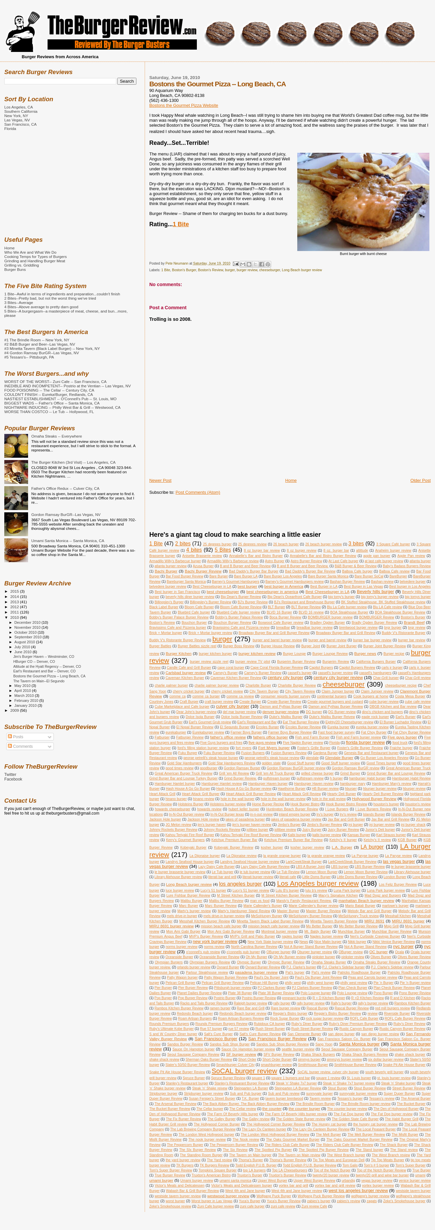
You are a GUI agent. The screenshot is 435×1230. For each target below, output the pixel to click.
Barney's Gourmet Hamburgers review (295, 581)
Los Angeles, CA (18, 107)
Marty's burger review (194, 911)
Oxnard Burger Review (262, 967)
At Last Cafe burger (343, 561)
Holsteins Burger (190, 804)
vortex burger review (378, 1185)
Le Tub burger (222, 872)
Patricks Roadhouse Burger (359, 972)
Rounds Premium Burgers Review (222, 1024)
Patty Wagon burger (182, 977)
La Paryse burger (365, 856)
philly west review (353, 983)
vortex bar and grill (293, 1185)
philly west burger (320, 983)
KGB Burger (407, 840)
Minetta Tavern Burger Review (334, 921)
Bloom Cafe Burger (199, 607)
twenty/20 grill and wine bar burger (382, 1175)
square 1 (258, 1078)
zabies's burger (319, 1201)
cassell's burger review (335, 673)
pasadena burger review (256, 972)
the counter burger (304, 1108)
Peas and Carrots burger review (372, 977)
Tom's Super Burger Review (170, 1170)
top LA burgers (254, 1170)
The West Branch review (391, 1155)
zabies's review (348, 1201)
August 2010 (25, 642)
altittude (362, 550)
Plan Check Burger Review (394, 988)
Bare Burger (218, 576)
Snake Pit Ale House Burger (404, 1065)
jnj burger (355, 825)
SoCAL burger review (244, 1071)
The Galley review (256, 1119)
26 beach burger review (323, 544)
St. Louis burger (359, 1078)
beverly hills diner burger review (189, 597)
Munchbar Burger (351, 931)
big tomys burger (418, 597)
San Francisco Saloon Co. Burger (344, 1039)
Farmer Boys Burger (246, 732)
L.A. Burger (342, 847)
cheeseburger (269, 270)
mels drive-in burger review (224, 916)
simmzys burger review (344, 1059)
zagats (372, 1201)
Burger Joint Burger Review (384, 646)
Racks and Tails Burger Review (204, 1003)
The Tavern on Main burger (250, 1155)
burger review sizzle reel (209, 661)
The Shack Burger (394, 1145)
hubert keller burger (244, 809)
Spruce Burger (194, 1078)
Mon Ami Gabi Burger (183, 931)
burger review (246, 270)
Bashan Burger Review (347, 581)
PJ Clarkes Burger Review (312, 988)
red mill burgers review (392, 1008)
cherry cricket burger (188, 691)
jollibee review (285, 829)
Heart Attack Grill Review (301, 794)
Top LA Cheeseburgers (290, 1170)
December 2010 (28, 622)
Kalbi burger (297, 835)
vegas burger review (376, 1180)
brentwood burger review (358, 627)
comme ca (177, 696)
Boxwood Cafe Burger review (281, 622)
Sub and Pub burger (245, 1093)
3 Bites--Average (18, 302)
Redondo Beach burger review (242, 1013)
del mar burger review (239, 712)
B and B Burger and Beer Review (245, 566)
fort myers (243, 748)
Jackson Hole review (203, 819)
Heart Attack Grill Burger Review (251, 794)
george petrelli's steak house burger (210, 758)
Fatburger (162, 737)
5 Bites (223, 550)
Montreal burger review (279, 931)
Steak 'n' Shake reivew (209, 1088)
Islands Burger (374, 814)
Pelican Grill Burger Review (222, 983)
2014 (15, 596)
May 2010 (23, 686)
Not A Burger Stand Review (365, 947)
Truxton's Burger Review (287, 1175)
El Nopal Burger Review (194, 727)
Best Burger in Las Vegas (363, 586)
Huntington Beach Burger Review (292, 809)
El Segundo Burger (234, 727)
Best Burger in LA (323, 586)
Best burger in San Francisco (177, 592)
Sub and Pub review (283, 1093)
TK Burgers (185, 1165)
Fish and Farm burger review (358, 737)
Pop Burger (163, 998)
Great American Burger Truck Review (183, 773)
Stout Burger (337, 1088)
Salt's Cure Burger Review (260, 1034)
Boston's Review (210, 270)
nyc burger (403, 946)
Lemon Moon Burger (321, 872)
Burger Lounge (294, 654)
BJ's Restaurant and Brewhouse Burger (304, 602)
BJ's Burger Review (252, 602)
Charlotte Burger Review (297, 685)
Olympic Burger (249, 962)
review (373, 1013)
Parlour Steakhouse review (207, 972)
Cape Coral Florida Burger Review (276, 667)
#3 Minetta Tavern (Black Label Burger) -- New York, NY (52, 348)
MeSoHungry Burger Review (310, 916)
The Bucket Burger (411, 1104)
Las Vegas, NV (17, 120)
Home (291, 480)
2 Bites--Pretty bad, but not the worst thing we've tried (50, 298)
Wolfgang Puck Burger (274, 1196)
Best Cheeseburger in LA (212, 586)
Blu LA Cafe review (387, 607)
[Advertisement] (269, 470)
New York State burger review (270, 942)
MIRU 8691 (374, 921)
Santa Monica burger (359, 1043)
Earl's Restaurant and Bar (256, 722)
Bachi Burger (166, 571)
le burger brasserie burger (411, 867)
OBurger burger (279, 952)
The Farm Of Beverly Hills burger (232, 1114)
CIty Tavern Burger (264, 691)
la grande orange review (326, 856)
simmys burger (309, 1059)
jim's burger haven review (252, 825)
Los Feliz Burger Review (398, 884)
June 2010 (24, 652)
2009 (15, 710)
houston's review (418, 804)
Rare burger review (285, 1008)
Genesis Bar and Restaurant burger (371, 753)
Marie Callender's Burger (262, 906)
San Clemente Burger (304, 1034)
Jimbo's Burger (289, 825)
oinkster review (352, 957)
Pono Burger (383, 993)
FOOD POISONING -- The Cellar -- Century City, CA (49, 390)
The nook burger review (207, 1139)
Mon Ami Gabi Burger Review (230, 931)
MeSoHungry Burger (266, 916)
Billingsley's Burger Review (210, 602)
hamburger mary (352, 783)
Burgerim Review (335, 661)
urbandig (348, 1180)
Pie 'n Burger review (415, 983)
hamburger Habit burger (367, 778)
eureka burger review (372, 727)
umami (420, 1175)
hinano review (203, 799)
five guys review (262, 742)
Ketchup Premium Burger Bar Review (293, 840)
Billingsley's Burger (169, 602)
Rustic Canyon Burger (356, 1029)
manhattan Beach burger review (366, 900)
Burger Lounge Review (330, 654)
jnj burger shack (413, 825)
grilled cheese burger (317, 773)
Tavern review (320, 1098)
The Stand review (404, 1150)
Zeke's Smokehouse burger (404, 1201)
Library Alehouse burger (412, 872)
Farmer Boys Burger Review (290, 732)
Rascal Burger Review (352, 1008)
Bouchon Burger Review (232, 622)
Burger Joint (310, 646)
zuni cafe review (283, 1206)
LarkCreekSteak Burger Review (352, 862)
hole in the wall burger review (283, 799)
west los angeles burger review (358, 1190)
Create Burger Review (284, 701)
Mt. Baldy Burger (317, 931)
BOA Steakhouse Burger (349, 612)
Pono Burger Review (415, 993)
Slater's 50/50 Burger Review (187, 1065)
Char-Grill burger (386, 678)
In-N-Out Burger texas (227, 814)
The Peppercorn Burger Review (234, 1145)
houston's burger (386, 804)
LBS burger (339, 867)
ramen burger (220, 1008)
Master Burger (288, 911)
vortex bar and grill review (335, 1185)
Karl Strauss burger (391, 835)
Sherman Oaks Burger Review (209, 1059)
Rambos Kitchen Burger (412, 1003)
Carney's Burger (225, 673)
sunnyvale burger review (358, 1093)
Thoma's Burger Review (288, 1160)
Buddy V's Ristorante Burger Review (177, 640)
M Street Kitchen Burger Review (287, 895)
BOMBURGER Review (376, 617)
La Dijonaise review (241, 856)
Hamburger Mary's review (391, 783)
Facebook (13, 779)
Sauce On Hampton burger (193, 1049)
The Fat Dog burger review (392, 1114)
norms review (214, 947)
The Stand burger (369, 1150)
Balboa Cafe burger (357, 571)
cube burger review (384, 701)
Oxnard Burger (228, 967)
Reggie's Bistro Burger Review (337, 1013)
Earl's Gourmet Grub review (210, 722)
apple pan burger (376, 556)
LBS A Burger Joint (310, 867)
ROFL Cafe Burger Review (405, 1018)
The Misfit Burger (405, 1134)
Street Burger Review (408, 1088)
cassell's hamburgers (375, 673)
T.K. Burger (250, 1098)
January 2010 (26, 705)
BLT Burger (276, 607)
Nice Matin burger (328, 942)
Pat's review (320, 972)
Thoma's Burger (250, 1160)
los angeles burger (240, 884)
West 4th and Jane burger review (297, 1191)
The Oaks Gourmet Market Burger (292, 1139)
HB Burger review (325, 788)
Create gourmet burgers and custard (335, 701)
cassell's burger (299, 673)
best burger (247, 586)
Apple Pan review (411, 556)
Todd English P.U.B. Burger (255, 1165)
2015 (15, 591)
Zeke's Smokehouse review (170, 1206)
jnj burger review (382, 825)
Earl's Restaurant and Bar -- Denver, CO (44, 671)
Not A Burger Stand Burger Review (311, 947)
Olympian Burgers (169, 962)
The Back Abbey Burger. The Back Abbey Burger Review (246, 1104)
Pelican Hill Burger (264, 983)
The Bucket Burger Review (169, 1109)
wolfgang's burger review (370, 1196)
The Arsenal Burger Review (176, 1104)
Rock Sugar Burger (285, 1018)
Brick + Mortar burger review (211, 633)
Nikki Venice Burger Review (394, 942)
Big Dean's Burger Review (241, 597)
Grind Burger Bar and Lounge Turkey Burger (183, 778)
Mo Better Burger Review (358, 926)
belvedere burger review (167, 586)
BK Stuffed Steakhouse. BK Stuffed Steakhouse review (383, 602)
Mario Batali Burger (360, 906)
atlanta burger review (171, 566)
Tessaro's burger (350, 1098)
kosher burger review (307, 847)
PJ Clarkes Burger (272, 988)
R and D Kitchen (402, 998)
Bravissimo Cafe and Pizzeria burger (177, 627)
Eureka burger (338, 727)
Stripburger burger (163, 1093)
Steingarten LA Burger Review (297, 1088)
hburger (351, 788)
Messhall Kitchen (398, 916)
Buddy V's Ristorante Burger (403, 633)
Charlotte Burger (258, 685)
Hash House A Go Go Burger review (244, 788)
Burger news (365, 653)
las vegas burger (399, 861)
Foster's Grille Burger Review (360, 748)
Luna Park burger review (386, 890)
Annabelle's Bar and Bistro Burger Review (323, 556)
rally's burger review (373, 1003)
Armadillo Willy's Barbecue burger (175, 561)
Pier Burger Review (193, 988)
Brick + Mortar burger (165, 633)
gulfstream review (310, 778)
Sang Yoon (323, 1044)
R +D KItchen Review (367, 998)
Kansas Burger (358, 835)
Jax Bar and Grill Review (390, 819)
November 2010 (28, 627)
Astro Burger (274, 561)
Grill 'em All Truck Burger (275, 773)
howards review (209, 809)
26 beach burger (286, 544)
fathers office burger (270, 737)
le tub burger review (255, 872)
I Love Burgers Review (373, 809)
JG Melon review (178, 825)
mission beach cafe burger (221, 926)
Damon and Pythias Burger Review (335, 706)
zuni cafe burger (252, 1206)
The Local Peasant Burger (376, 1129)
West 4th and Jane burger (245, 1191)
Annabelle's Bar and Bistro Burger (256, 556)
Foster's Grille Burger (313, 748)
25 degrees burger (217, 544)
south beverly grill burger (384, 1072)
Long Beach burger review (302, 270)
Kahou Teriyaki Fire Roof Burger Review (250, 835)
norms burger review (182, 947)
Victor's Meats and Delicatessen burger (241, 1185)
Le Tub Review (287, 872)
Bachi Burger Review (203, 571)
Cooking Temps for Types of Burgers (35, 256)
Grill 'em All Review (234, 773)
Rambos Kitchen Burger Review (179, 1008)
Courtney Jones (161, 701)
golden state (271, 763)
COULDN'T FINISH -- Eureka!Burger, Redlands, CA (48, 394)
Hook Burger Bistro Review (346, 804)
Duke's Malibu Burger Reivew (332, 717)
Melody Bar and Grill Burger (370, 911)
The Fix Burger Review (183, 1119)
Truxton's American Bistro (211, 1175)
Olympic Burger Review (286, 962)
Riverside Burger (397, 1013)
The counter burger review (347, 1109)
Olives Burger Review (414, 957)
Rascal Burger (317, 1008)
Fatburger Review (189, 737)
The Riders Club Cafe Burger (287, 1145)
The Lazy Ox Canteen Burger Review (320, 1129)
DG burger (314, 712)
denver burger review (281, 711)
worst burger (175, 1201)
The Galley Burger (221, 1119)
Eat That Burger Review (301, 722)
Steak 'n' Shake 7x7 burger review (349, 1083)
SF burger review (241, 1054)
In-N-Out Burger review (186, 814)
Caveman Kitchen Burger (184, 678)
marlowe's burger (395, 906)
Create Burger (250, 701)
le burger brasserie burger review (180, 872)
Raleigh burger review (250, 1003)
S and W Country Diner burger (173, 1034)
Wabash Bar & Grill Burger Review (192, 1191)
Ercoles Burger (267, 727)
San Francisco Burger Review (277, 1038)
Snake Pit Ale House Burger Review (177, 1072)
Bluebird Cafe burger (194, 612)
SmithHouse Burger (313, 1065)
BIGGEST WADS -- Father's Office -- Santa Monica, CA (52, 403)
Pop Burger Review (193, 998)
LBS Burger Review (370, 867)
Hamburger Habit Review (411, 778)
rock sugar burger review (325, 1018)
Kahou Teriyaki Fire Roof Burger (189, 835)
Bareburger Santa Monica (186, 581)
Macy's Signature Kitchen (338, 895)
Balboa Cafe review (394, 571)
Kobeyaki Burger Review (233, 847)
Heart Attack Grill (162, 794)
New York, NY (16, 115)
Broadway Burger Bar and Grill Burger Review (273, 633)
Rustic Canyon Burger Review (402, 1029)
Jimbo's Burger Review (324, 825)
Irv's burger (325, 814)
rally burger (281, 1003)
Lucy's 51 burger (213, 890)
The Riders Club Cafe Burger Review (344, 1145)
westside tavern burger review (178, 1196)
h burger (336, 778)
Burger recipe (393, 654)
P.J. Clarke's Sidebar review (392, 967)
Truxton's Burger (249, 1175)
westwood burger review (228, 1196)
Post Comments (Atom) (197, 492)
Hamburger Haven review (314, 783)
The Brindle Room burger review (365, 1104)
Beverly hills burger (375, 591)
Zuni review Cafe (314, 1206)
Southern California (20, 111)
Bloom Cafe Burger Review (241, 607)
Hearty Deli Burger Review (382, 794)
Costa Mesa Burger (410, 696)
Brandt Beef (414, 622)
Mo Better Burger (319, 926)
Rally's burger (341, 1003)
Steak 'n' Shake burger (398, 1083)
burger (230, 270)
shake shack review (164, 1059)
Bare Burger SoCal (368, 576)
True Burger (422, 1170)
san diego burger (341, 1034)
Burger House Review (278, 646)
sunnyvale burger (319, 1093)
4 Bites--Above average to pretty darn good (41, 307)
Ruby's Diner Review (409, 1024)
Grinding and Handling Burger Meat (34, 261)
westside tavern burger (413, 1191)
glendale (312, 758)
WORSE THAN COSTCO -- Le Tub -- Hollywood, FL (49, 411)
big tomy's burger (341, 597)
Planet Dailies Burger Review (199, 993)
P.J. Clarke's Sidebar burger (343, 967)
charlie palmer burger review (217, 685)
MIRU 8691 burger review (171, 926)
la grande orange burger (282, 856)
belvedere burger (413, 581)
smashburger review (276, 1065)
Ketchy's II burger (343, 840)
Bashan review (382, 581)
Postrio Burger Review (259, 998)
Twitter (10, 774)
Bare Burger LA (246, 576)
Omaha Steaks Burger (328, 962)
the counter (272, 1108)
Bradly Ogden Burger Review (374, 622)
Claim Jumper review (377, 691)
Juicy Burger (311, 829)
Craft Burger (189, 701)
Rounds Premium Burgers (169, 1024)
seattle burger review (298, 1049)
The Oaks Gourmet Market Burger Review (359, 1139)
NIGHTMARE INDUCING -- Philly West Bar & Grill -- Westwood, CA (62, 407)
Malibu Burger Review (226, 901)
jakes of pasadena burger (245, 819)
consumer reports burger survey (285, 696)
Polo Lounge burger (316, 993)
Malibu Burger (191, 901)
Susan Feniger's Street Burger (212, 1098)
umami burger (161, 1180)
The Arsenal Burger (416, 1098)
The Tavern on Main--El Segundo (38, 681)
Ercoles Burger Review (303, 727)
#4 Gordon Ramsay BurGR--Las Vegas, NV (41, 353)
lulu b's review (316, 890)
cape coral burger (230, 667)
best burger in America (283, 586)
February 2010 (27, 700)
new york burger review (215, 941)
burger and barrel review (327, 640)
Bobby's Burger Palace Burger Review (178, 617)
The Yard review (219, 1160)
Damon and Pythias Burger (281, 706)
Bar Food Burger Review (184, 576)
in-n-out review (261, 814)
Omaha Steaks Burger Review (376, 962)
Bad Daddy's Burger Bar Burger (253, 571)
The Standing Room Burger (201, 1155)
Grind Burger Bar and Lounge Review (396, 773)
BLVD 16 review (311, 612)
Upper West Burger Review (315, 1180)
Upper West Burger (272, 1180)
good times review (179, 768)
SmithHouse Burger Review (355, 1065)
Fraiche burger (401, 748)
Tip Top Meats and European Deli (339, 1160)
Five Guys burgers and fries (221, 742)
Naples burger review (326, 936)
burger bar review (411, 640)
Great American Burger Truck (408, 768)
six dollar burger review (386, 1059)
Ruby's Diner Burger (306, 1024)
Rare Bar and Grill (251, 1008)
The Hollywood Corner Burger (217, 1124)
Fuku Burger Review (219, 753)
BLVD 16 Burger (279, 612)
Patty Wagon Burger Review (226, 977)
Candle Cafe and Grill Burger (189, 667)
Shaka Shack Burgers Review (365, 1054)
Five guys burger (402, 737)
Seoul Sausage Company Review (193, 1054)
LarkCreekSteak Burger (304, 862)
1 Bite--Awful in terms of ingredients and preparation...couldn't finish (62, 294)
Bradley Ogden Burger (327, 622)
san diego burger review (380, 1034)
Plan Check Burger (352, 988)
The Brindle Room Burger (315, 1104)
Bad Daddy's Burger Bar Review (310, 571)
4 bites (194, 550)
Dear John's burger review (196, 712)
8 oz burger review (301, 550)
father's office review (228, 737)
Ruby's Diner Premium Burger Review (358, 1024)
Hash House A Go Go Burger (188, 788)
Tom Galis (350, 1165)
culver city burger (232, 706)
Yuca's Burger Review (284, 1201)
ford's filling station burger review (203, 748)
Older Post (421, 480)
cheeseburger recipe (401, 685)
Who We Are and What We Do (30, 252)
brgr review (416, 627)
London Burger (394, 877)
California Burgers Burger (376, 661)
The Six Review (235, 1150)
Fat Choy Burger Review (412, 732)
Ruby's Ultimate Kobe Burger (171, 1029)
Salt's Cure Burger (218, 1034)
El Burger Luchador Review (400, 722)
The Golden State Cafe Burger (355, 1119)
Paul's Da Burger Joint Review (318, 977)
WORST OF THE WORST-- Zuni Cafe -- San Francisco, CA (55, 381)
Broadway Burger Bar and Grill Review (345, 633)
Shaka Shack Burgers (318, 1054)
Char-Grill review (418, 678)
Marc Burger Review (220, 906)
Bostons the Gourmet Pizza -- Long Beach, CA (49, 676)
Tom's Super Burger (410, 1165)
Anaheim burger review (393, 550)
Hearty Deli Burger (341, 794)
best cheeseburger (223, 591)
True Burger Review (170, 1175)
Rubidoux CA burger (269, 1024)
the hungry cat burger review (375, 1124)
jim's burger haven (212, 825)
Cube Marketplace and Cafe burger (182, 706)
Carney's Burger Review (262, 673)
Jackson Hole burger (165, 819)
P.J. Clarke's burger (301, 967)
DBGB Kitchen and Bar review (393, 706)
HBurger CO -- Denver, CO (34, 661)
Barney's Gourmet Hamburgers (235, 581)
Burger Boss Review (238, 646)
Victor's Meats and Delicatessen (179, 1185)
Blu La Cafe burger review (347, 607)
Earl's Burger (406, 717)
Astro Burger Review (306, 561)
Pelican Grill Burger (180, 983)
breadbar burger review (315, 627)
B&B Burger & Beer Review (356, 566)
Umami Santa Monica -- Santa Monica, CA (67, 540)
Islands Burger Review (408, 814)
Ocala (399, 952)
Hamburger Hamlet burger (175, 783)
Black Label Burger (163, 607)
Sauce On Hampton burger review (248, 1049)
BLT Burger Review (306, 607)
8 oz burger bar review (262, 550)
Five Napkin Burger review (303, 742)
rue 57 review (238, 1029)
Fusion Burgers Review (289, 753)
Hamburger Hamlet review (221, 783)
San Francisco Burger (216, 1038)
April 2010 (23, 691)
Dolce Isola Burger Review (242, 717)
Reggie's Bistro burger (290, 1013)
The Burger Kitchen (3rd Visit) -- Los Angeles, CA (73, 462)
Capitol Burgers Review (357, 667)
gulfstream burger (276, 778)
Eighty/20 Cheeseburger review (349, 722)
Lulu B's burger (287, 890)
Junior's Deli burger (380, 829)
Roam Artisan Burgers (195, 1018)
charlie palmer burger (171, 685)
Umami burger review (196, 1180)
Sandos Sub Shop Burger (230, 1044)
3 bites (356, 543)
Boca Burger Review (285, 617)
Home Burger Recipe (268, 804)
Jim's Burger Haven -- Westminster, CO (43, 656)
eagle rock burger (375, 717)
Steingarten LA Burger (251, 1088)
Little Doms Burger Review (357, 877)
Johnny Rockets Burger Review (173, 829)
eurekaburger (175, 732)
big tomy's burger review (379, 597)
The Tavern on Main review (299, 1155)
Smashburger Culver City (235, 1065)
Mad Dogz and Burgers (383, 895)
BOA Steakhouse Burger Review (400, 612)
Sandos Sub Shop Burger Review (282, 1044)
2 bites (183, 543)
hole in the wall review (329, 799)
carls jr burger (392, 667)
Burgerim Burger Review (296, 661)
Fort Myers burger (274, 747)
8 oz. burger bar (336, 550)
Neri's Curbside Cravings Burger (375, 936)
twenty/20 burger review (331, 1175)
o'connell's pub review (203, 952)
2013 (15, 602)
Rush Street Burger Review (312, 1029)
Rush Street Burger (270, 1029)
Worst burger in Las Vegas (211, 1201)
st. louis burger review (394, 1078)
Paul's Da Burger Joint (271, 977)
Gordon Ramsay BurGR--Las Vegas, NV (66, 514)
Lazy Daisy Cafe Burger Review (265, 867)
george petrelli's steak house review (271, 758)
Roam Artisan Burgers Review (241, 1018)
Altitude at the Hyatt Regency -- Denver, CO (47, 666)
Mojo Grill (391, 926)
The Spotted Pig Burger (273, 1150)
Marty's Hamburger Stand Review (244, 911)
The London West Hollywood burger (206, 1134)
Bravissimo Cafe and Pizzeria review (241, 627)
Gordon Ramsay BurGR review (356, 768)
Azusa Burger (203, 566)
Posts (15, 737)
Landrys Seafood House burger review (249, 862)
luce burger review (180, 890)
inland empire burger (294, 814)
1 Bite (181, 224)
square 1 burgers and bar (290, 1078)
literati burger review (257, 877)
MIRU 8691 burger (408, 921)
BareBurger (398, 576)
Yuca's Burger (249, 1201)
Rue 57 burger (211, 1029)
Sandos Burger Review (185, 1044)
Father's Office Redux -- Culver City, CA (65, 488)
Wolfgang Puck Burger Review (321, 1196)
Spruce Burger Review (228, 1078)
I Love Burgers (336, 809)
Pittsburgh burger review (232, 988)
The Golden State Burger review (300, 1119)
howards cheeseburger (172, 809)
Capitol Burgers (321, 667)
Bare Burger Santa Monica (328, 576)
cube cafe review (418, 701)
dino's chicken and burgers (382, 712)
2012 (15, 607)
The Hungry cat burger (328, 1124)
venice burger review (415, 1180)
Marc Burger (188, 906)
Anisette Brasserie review (202, 556)
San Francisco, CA (20, 124)
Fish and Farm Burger (312, 737)
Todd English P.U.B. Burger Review (309, 1165)
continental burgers (331, 696)
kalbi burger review (326, 835)
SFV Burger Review (279, 1054)
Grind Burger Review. (240, 778)
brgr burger (392, 627)
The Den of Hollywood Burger (396, 1109)
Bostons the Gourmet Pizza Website (183, 105)
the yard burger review (183, 1160)
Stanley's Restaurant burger (187, 1083)
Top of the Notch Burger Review (381, 1170)
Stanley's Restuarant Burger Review (242, 1083)
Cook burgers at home (370, 696)
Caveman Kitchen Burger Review (235, 678)
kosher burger (272, 847)
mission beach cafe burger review (274, 926)
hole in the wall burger (238, 799)
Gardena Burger (325, 753)
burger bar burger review (372, 640)
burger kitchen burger (215, 654)
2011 (15, 612)
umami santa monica (235, 1180)
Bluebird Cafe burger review (238, 612)
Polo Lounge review (352, 993)
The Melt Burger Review (366, 1134)
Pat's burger (294, 972)
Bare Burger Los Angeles (283, 576)
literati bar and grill (222, 877)
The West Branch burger (346, 1155)
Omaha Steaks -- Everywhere (56, 436)
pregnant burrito (294, 998)
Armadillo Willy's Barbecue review (233, 561)
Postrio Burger (225, 998)
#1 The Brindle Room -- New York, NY (36, 340)
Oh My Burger (256, 957)
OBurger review (351, 952)
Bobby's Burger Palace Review (239, 617)
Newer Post (160, 480)
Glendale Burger (339, 757)
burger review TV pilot (253, 661)
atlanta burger (420, 561)
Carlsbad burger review (185, 672)
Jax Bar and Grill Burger (346, 819)
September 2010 (29, 637)
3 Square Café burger (393, 544)
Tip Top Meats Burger (387, 1160)
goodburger (208, 768)
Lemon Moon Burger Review (366, 872)
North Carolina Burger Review (254, 947)
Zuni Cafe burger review (215, 1206)
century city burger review (338, 677)
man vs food (260, 901)
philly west (293, 983)
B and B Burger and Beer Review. (302, 566)
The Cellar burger (210, 1109)
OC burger (378, 952)
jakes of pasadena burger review (296, 819)
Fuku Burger (188, 753)
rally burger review (311, 1003)
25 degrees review (252, 544)
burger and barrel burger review (277, 640)
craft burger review (219, 701)
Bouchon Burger (194, 622)
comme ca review (240, 696)
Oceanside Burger (179, 957)
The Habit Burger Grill (401, 1119)
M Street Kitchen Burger (236, 895)
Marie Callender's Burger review (314, 906)
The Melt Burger (328, 1134)
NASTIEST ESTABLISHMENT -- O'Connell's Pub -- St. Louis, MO (60, 399)
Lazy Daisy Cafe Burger (216, 867)
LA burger (372, 847)
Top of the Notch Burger (331, 1170)
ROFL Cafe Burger (364, 1018)
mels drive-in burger (182, 916)
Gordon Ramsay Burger (242, 768)
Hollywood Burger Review (374, 798)
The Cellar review (242, 1109)
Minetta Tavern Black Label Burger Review (270, 921)
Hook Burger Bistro (304, 804)
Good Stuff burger (301, 763)
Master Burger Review (323, 911)
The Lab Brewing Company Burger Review (203, 1129)
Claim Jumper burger (338, 691)
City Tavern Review (300, 691)
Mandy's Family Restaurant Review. (304, 901)
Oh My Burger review (289, 957)
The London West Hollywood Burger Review (275, 1134)
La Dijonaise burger (205, 856)
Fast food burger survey (336, 732)
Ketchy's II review (377, 840)
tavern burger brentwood (284, 1098)
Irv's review (348, 814)
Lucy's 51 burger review (251, 890)
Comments (20, 746)
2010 (15, 617)
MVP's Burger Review (206, 936)
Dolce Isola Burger (200, 717)
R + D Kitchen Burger (328, 998)
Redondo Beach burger (195, 1013)
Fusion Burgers (253, 753)
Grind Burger (350, 773)
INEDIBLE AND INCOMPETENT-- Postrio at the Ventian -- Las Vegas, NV (67, 386)
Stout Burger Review (370, 1088)
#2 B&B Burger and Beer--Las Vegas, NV (39, 344)
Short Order (247, 1059)
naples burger (292, 936)
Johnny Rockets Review (221, 829)
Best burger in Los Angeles (410, 586)
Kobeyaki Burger (193, 847)
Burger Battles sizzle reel (197, 646)
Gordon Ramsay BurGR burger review (296, 768)
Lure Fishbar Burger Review (188, 895)
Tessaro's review (381, 1098)
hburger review (414, 788)
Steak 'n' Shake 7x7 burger (296, 1083)
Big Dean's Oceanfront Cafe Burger (295, 597)
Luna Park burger (347, 890)
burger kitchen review (256, 653)
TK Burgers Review (214, 1165)
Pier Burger (163, 988)
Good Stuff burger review (340, 763)
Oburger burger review (314, 952)
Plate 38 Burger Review (276, 993)
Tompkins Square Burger (217, 1170)
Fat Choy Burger (373, 732)
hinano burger (176, 799)
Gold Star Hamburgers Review (231, 763)
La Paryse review (398, 856)
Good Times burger (381, 763)
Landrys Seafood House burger (189, 862)
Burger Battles (160, 646)
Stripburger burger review (203, 1093)
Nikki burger (357, 942)
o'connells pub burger (243, 952)
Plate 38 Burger (240, 993)
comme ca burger (206, 696)
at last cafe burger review (384, 561)
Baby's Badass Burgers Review (407, 566)
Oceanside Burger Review (219, 957)
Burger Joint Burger (342, 646)
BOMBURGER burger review (330, 617)
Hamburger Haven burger (268, 783)
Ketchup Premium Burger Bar (234, 840)
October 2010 (26, 632)
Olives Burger (381, 957)
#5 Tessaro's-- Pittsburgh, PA (29, 357)
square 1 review (328, 1078)
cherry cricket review (227, 691)
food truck (400, 742)
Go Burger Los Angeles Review (384, 758)
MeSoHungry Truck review (358, 916)
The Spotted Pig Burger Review (324, 1150)
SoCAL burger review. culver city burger (328, 1072)
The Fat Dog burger (349, 1114)
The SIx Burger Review (197, 1150)
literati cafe (287, 877)
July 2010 (23, 647)
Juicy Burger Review (343, 829)
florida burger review (365, 742)
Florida (334, 742)
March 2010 (25, 696)
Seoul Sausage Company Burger (347, 1049)
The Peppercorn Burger (185, 1145)
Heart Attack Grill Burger (201, 794)
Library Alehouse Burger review (178, 877)
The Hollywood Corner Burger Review (275, 1124)
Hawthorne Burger (292, 788)
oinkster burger (323, 957)
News (304, 942)
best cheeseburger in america (272, 591)
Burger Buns (15, 269)
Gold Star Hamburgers (184, 763)
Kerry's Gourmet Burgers (185, 840)
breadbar (283, 627)
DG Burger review (342, 712)
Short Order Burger (277, 1059)
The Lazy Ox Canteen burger (264, 1129)
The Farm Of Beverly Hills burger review (296, 1114)
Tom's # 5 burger (376, 1165)
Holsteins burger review (228, 804)
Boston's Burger (184, 270)
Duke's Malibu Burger (286, 717)
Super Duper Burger (399, 1093)
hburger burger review (380, 788)
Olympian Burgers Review (210, 962)
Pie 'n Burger (383, 983)
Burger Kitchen (179, 653)
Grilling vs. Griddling (21, 265)
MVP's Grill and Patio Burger (252, 936)
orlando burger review (193, 967)
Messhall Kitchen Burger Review (204, 921)
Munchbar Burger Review (392, 931)
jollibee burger (257, 829)
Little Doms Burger (316, 877)
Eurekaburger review (208, 732)
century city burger (285, 677)
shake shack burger (410, 1054)
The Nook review (246, 1139)
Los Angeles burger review (318, 883)
